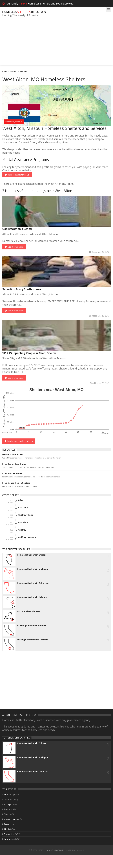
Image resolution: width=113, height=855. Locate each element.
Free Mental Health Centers (16, 482)
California (8, 799)
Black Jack (23, 507)
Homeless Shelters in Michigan (32, 569)
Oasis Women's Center (17, 228)
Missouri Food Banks (12, 454)
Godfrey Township (27, 537)
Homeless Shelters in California (33, 583)
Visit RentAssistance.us (17, 174)
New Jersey (9, 839)
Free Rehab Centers (12, 473)
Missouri (13, 71)
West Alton (24, 71)
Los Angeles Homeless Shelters (32, 639)
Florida (7, 809)
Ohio (6, 814)
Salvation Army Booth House (21, 289)
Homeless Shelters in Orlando (32, 597)
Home (4, 71)
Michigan (8, 804)
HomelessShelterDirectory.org (56, 850)
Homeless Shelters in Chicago (32, 554)
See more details (14, 246)
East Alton (23, 522)
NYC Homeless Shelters (28, 611)
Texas (6, 824)
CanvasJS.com (105, 433)
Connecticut (9, 834)
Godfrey (22, 529)
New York (8, 794)
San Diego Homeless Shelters (31, 625)
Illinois (7, 829)
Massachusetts (11, 819)
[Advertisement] (56, 43)
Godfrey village (25, 514)
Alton (21, 500)
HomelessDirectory (24, 11)
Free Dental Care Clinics (14, 464)
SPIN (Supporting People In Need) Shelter (29, 353)
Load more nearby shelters (19, 441)
